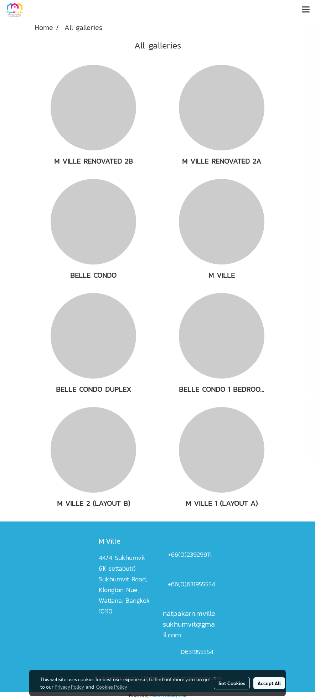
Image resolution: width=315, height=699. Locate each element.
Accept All (269, 683)
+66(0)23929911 (189, 554)
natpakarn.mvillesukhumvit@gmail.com (189, 624)
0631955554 (197, 652)
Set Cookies (231, 683)
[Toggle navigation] (306, 10)
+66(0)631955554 (191, 584)
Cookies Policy (111, 686)
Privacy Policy (69, 686)
